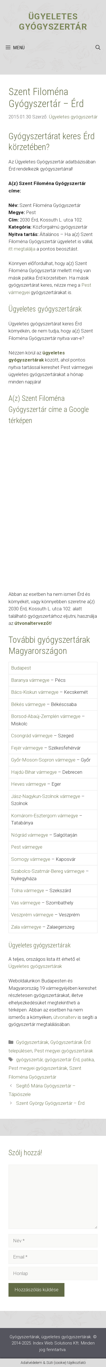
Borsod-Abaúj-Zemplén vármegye (46, 716)
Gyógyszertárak (32, 1042)
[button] (98, 48)
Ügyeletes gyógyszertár (53, 21)
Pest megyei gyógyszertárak (63, 1051)
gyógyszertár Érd (62, 1059)
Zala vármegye (26, 927)
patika (87, 1059)
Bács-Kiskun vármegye (35, 692)
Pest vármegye (26, 847)
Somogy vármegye (30, 859)
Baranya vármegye (30, 680)
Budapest (21, 668)
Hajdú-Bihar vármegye (34, 772)
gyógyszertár (29, 1059)
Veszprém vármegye (32, 915)
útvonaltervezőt (32, 623)
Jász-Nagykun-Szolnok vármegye (45, 796)
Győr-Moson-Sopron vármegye (43, 760)
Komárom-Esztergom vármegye (44, 815)
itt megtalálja (21, 249)
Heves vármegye (28, 784)
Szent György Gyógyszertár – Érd (50, 1103)
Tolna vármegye (27, 890)
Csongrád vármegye (32, 735)
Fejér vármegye (27, 748)
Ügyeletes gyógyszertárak (35, 966)
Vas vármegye (25, 903)
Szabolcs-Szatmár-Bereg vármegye (48, 871)
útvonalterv (65, 1017)
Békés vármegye (28, 704)
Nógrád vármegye (29, 835)
